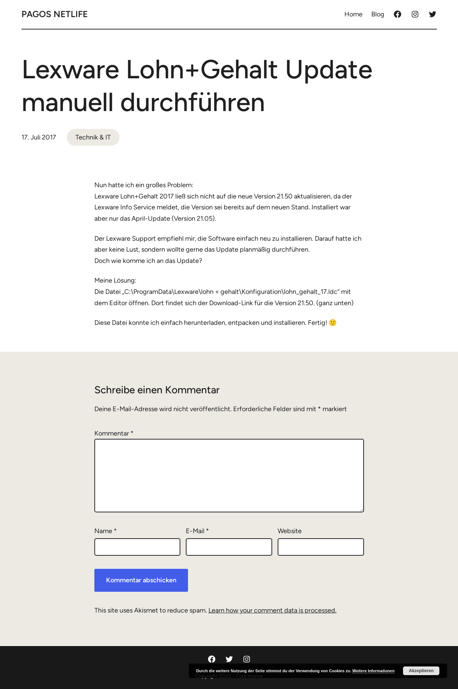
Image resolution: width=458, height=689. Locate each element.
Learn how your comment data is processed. (272, 610)
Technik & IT (93, 137)
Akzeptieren (421, 670)
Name (105, 531)
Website (290, 531)
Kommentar (114, 433)
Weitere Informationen (373, 671)
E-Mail (197, 531)
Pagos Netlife (54, 14)
